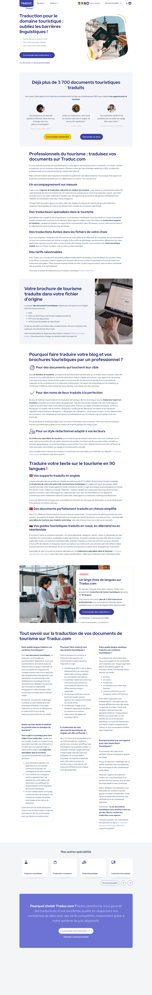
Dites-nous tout (86, 270)
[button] (128, 3)
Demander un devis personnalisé (76, 937)
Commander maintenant (57, 136)
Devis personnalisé (113, 3)
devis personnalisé (42, 63)
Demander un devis (91, 136)
